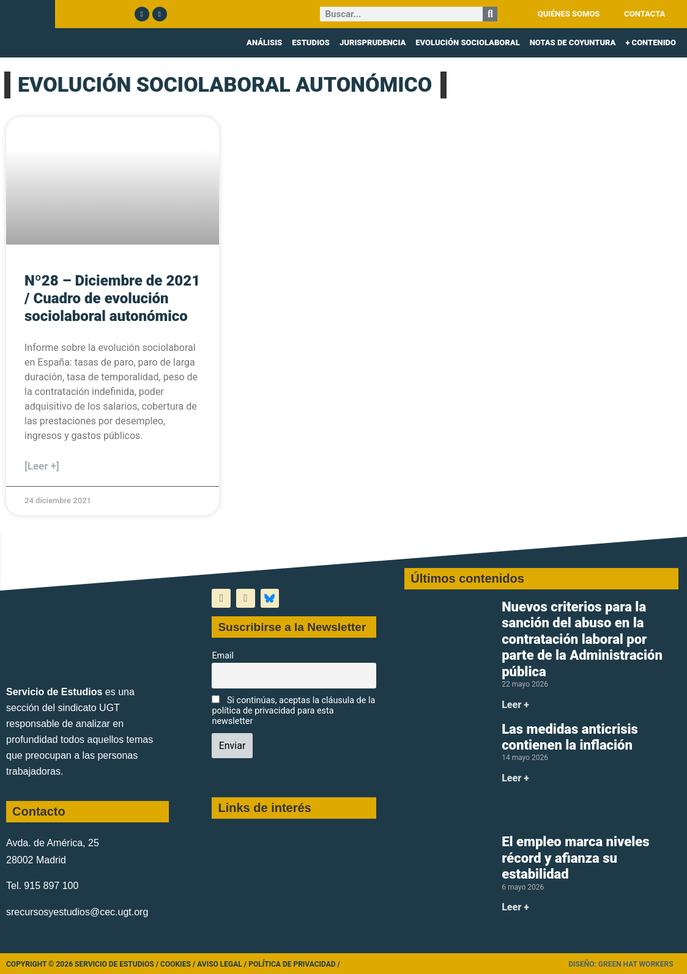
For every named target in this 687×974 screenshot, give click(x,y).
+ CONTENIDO (650, 42)
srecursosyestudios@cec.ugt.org (77, 912)
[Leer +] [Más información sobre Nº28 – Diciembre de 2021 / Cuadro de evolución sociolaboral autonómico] (41, 466)
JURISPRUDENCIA (373, 42)
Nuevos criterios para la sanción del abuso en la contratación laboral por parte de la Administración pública (582, 639)
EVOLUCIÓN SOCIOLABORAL (467, 42)
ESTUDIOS (311, 42)
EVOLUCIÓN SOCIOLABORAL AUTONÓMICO (225, 84)
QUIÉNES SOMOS (569, 13)
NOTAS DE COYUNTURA (573, 42)
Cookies (175, 964)
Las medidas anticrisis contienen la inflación (570, 737)
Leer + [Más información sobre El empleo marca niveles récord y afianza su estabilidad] (515, 907)
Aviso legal (219, 964)
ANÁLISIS (264, 42)
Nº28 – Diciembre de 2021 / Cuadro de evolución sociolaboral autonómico (112, 298)
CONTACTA (644, 13)
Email (223, 656)
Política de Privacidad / (294, 964)
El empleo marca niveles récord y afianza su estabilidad (575, 858)
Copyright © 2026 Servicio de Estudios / (83, 964)
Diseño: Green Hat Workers (620, 964)
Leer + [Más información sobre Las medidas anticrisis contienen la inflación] (515, 778)
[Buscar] (490, 14)
